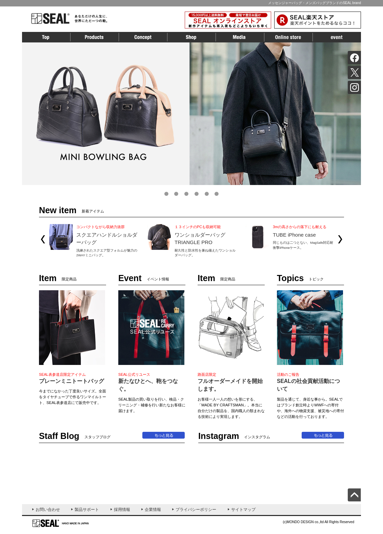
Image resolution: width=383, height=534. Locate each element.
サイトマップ (243, 509)
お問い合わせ (48, 509)
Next (340, 239)
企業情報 (153, 509)
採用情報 (122, 509)
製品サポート (87, 509)
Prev (43, 239)
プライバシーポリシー (196, 509)
